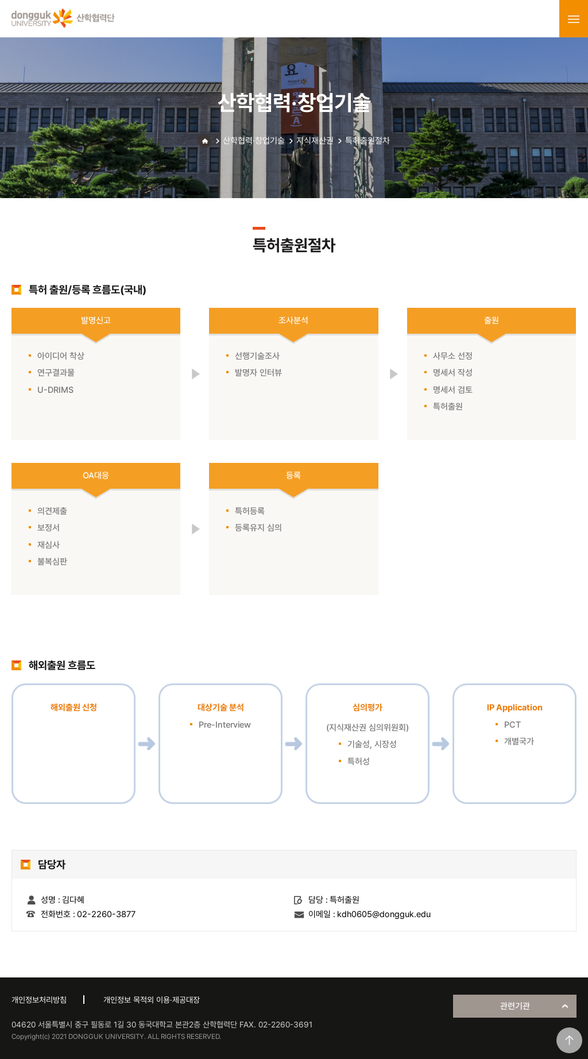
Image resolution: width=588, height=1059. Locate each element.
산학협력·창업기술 (254, 141)
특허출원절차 (367, 141)
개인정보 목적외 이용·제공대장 (151, 999)
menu (573, 19)
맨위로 (569, 1040)
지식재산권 (315, 141)
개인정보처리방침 (39, 999)
